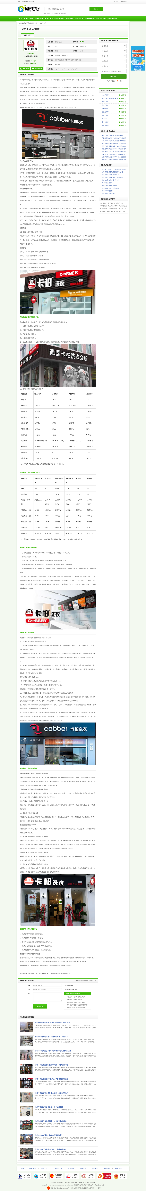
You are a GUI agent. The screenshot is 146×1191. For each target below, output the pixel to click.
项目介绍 (27, 35)
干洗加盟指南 (28, 18)
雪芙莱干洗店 (113, 208)
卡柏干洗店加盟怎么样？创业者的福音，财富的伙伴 (53, 1051)
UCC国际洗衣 (56, 13)
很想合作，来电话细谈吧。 (75, 999)
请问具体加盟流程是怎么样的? (76, 1002)
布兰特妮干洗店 (113, 206)
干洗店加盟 (45, 1168)
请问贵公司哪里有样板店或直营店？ (77, 1005)
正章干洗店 (105, 115)
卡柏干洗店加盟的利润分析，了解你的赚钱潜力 (51, 1079)
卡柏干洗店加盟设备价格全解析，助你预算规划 (51, 1093)
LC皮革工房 (122, 208)
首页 (20, 18)
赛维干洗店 (105, 105)
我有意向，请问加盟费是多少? (76, 997)
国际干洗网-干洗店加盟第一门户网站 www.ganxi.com (29, 8)
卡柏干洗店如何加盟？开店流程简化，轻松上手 (51, 1037)
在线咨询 (138, 67)
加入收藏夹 (123, 1)
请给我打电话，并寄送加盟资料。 (77, 1008)
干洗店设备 (79, 18)
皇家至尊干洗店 (120, 211)
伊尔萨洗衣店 (111, 211)
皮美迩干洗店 (104, 208)
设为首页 (115, 1)
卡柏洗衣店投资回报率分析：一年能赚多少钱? (51, 1149)
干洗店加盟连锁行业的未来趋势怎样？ (113, 177)
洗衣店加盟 (58, 1168)
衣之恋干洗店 (123, 206)
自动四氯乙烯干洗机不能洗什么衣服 (112, 172)
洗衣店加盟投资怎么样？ (109, 193)
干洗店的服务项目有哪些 (109, 185)
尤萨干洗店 (103, 203)
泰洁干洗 (104, 119)
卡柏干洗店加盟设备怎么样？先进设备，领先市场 (52, 1022)
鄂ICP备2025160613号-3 (63, 1188)
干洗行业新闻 (59, 18)
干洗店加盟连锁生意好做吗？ (110, 175)
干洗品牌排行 (112, 18)
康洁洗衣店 (105, 122)
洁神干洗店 (119, 203)
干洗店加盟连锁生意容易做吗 (110, 188)
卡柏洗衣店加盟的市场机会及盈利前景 (48, 1135)
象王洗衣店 (105, 112)
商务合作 (106, 1168)
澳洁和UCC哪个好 (107, 191)
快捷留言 (123, 95)
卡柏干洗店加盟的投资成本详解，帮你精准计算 (51, 1065)
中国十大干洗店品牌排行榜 (110, 98)
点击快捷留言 (38, 69)
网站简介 (32, 1168)
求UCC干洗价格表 (107, 183)
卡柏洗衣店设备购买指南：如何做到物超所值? (51, 1121)
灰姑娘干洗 (105, 125)
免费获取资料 (26, 69)
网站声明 (83, 1168)
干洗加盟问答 (89, 18)
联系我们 (118, 1168)
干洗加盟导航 (101, 18)
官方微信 (71, 1168)
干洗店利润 (49, 18)
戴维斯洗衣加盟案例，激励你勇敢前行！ (114, 151)
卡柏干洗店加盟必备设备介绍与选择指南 (49, 1107)
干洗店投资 (39, 18)
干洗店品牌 (70, 18)
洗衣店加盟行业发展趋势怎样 (110, 180)
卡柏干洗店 (105, 108)
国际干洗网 (33, 23)
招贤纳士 (95, 1168)
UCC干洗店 (105, 95)
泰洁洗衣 (63, 13)
